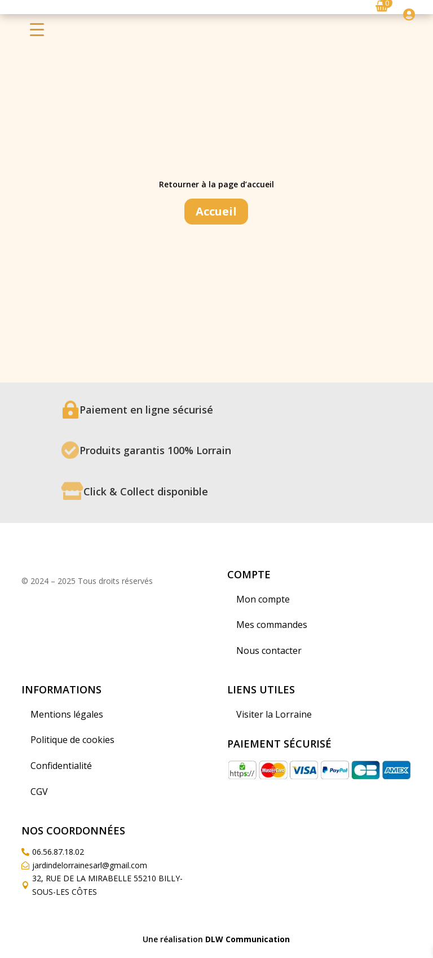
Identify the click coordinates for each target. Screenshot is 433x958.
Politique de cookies (72, 739)
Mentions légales (66, 714)
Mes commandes (271, 624)
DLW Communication (247, 939)
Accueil (216, 211)
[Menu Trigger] (36, 29)
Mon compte (263, 599)
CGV (39, 791)
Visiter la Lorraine (274, 714)
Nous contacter (269, 650)
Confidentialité (61, 765)
